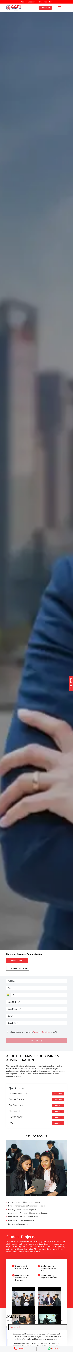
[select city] (36, 1024)
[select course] (36, 1010)
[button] (8, 996)
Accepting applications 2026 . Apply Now (36, 2)
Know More (58, 1095)
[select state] (36, 1017)
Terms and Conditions (41, 1033)
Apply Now (45, 7)
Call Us (19, 1348)
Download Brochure (18, 969)
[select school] (36, 1003)
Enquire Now (17, 961)
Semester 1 (37, 1328)
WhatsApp (54, 1348)
